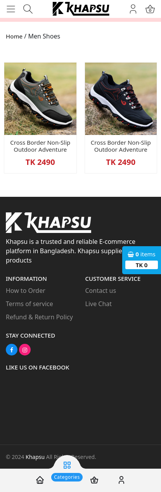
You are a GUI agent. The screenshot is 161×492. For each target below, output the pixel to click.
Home (14, 36)
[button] (13, 8)
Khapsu (35, 456)
